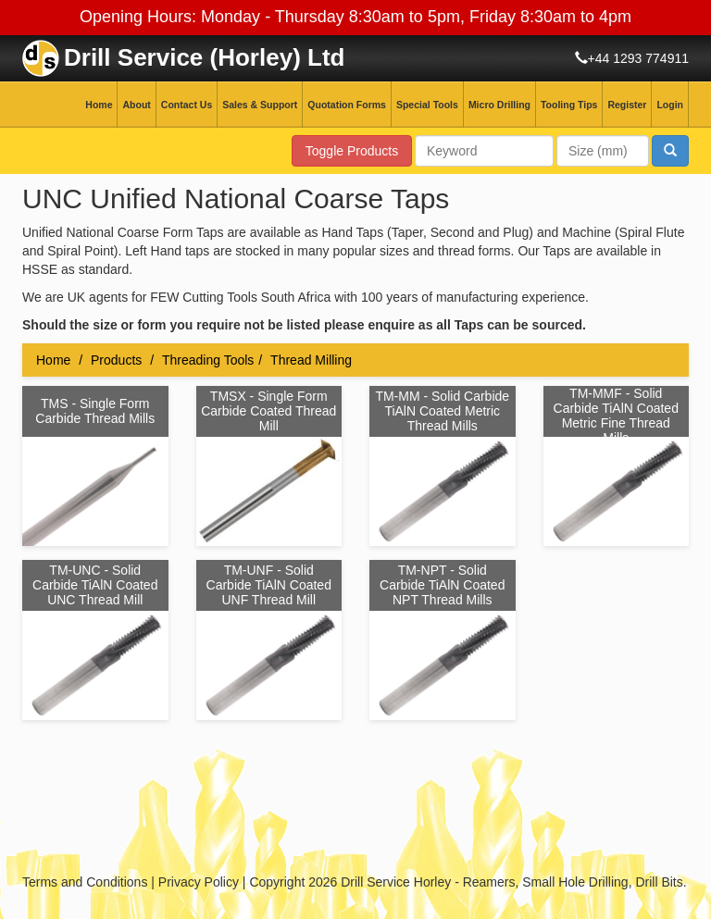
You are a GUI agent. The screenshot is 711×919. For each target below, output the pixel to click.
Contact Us (186, 104)
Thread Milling (311, 360)
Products (116, 360)
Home (98, 104)
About (136, 104)
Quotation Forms (346, 104)
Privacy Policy (198, 882)
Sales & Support (259, 104)
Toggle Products (352, 150)
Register (626, 104)
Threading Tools (208, 360)
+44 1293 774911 (638, 58)
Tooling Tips (569, 104)
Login (669, 104)
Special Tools (427, 104)
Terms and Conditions (84, 882)
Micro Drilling (499, 104)
